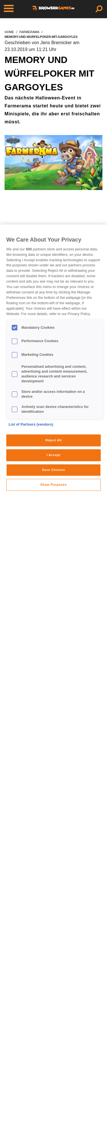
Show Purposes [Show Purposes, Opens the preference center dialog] (53, 484)
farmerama (29, 32)
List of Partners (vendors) (31, 424)
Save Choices (53, 469)
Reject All (53, 440)
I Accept (53, 455)
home (9, 32)
